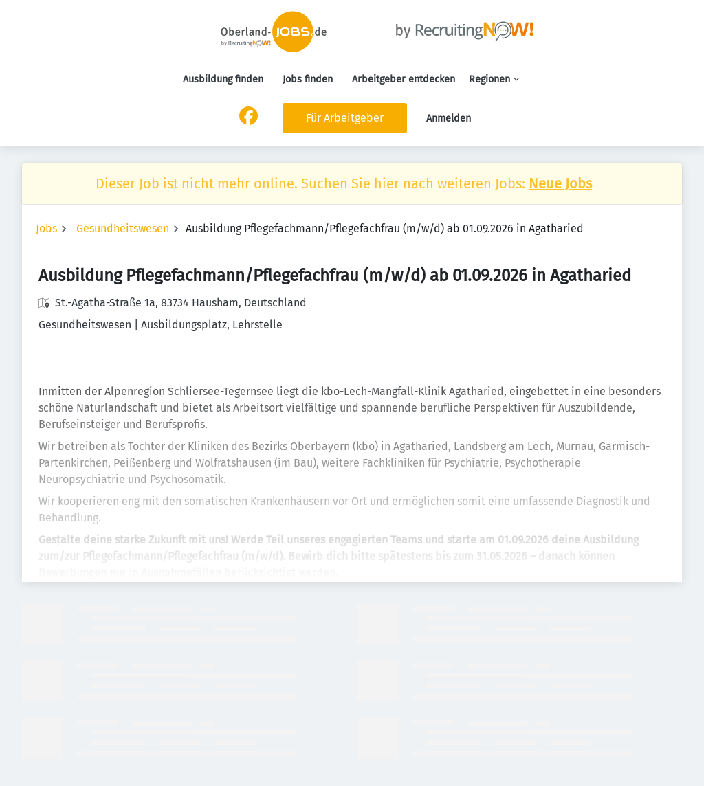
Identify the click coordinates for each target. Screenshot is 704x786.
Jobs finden (308, 79)
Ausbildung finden (223, 79)
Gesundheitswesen (122, 228)
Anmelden (448, 118)
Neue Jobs (560, 183)
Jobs (46, 228)
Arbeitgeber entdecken (403, 79)
